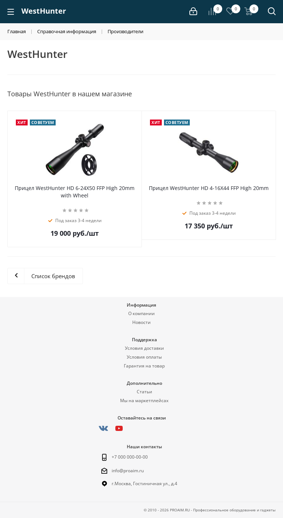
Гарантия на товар (144, 366)
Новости (141, 322)
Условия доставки (144, 348)
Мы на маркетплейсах (144, 400)
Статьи (144, 391)
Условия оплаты (144, 357)
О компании (141, 313)
